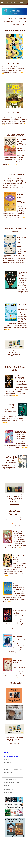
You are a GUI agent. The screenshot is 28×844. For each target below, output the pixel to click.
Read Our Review (10, 264)
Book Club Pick (8, 18)
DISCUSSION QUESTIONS (11, 756)
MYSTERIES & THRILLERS (11, 782)
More (20, 547)
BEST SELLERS (8, 785)
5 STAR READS (9, 766)
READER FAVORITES (9, 776)
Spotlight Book (21, 18)
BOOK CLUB (7, 762)
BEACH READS (8, 772)
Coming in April (21, 21)
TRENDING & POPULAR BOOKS (13, 769)
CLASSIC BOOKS (8, 789)
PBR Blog (6, 753)
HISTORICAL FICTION (10, 779)
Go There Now (14, 360)
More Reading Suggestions (14, 24)
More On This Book (12, 164)
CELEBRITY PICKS (9, 759)
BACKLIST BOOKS (9, 792)
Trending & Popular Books (11, 523)
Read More (16, 473)
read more (6, 295)
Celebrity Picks (8, 21)
